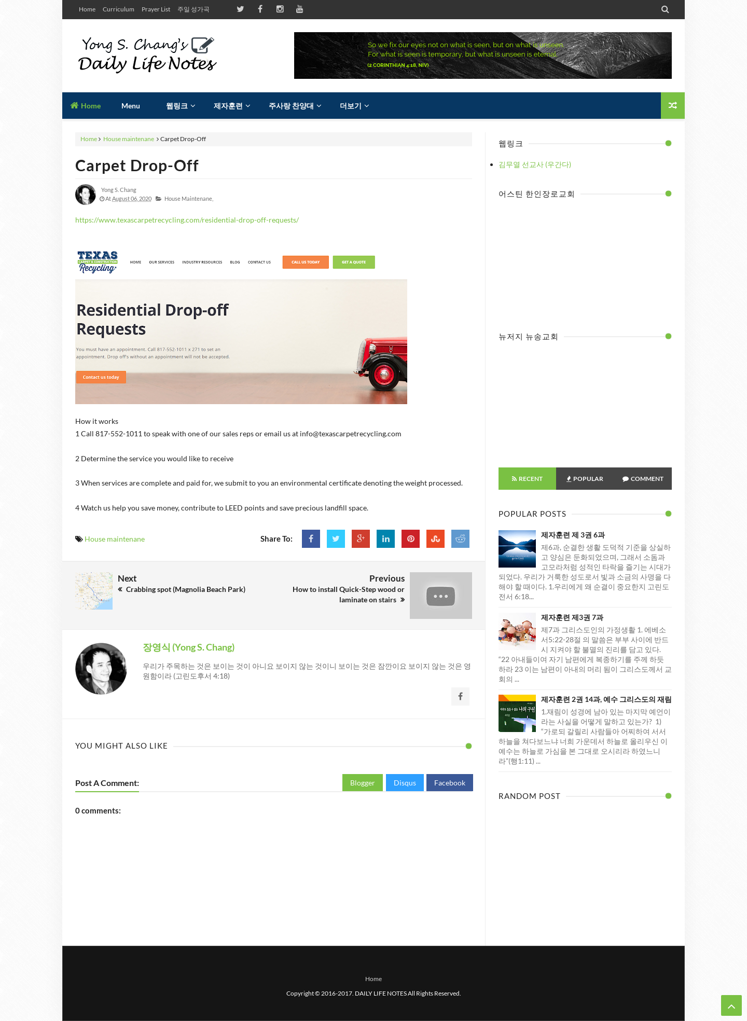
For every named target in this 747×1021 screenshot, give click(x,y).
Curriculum (118, 9)
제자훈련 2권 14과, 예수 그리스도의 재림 (606, 699)
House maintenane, (188, 198)
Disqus (405, 782)
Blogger (362, 782)
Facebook (449, 782)
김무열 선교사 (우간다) (535, 164)
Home (87, 9)
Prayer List (156, 9)
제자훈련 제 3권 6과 (573, 534)
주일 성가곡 (193, 9)
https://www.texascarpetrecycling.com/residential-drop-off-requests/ (187, 219)
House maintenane (128, 139)
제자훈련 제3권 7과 (572, 617)
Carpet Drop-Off (137, 165)
